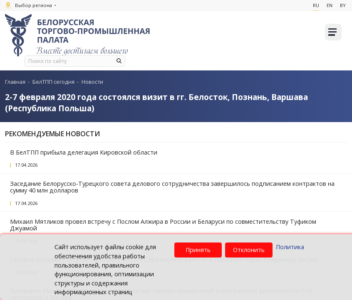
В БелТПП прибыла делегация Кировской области (83, 152)
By (342, 5)
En (328, 5)
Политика (290, 247)
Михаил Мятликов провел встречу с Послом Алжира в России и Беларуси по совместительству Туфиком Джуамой (163, 225)
